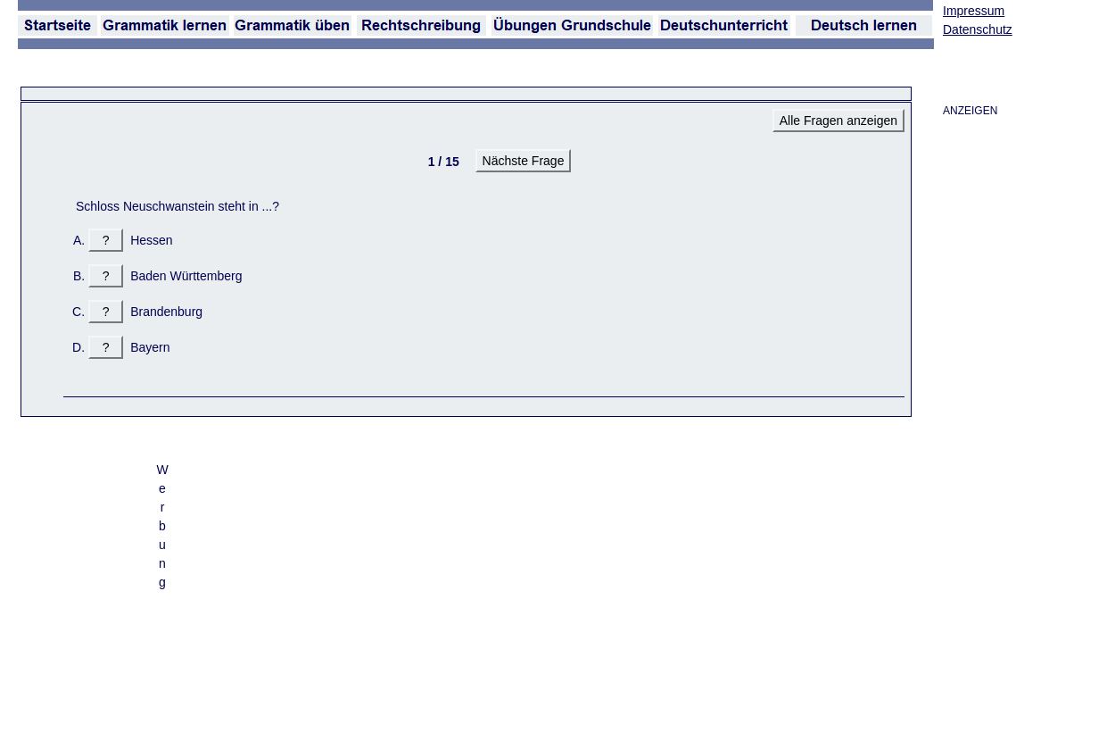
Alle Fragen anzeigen (838, 120)
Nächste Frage (524, 161)
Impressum (973, 11)
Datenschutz (977, 29)
